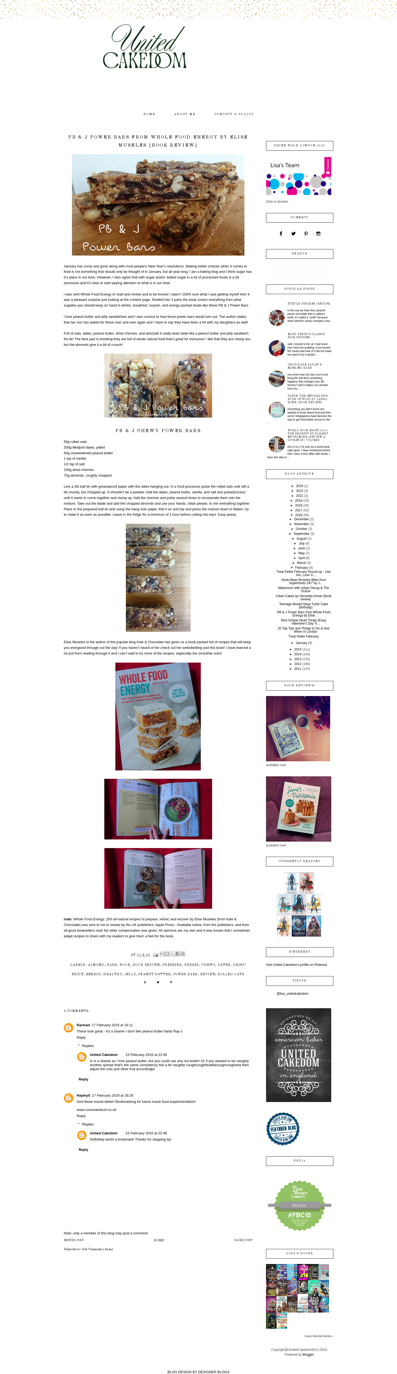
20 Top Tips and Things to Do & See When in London (304, 629)
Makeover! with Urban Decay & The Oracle (303, 589)
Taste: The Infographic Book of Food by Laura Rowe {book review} (308, 399)
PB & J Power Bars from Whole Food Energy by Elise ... (303, 613)
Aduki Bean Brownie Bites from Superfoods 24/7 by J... (303, 581)
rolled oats (231, 974)
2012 (298, 664)
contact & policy (234, 114)
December (301, 519)
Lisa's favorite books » (319, 1336)
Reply (81, 1037)
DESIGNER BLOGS (213, 1372)
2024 (299, 486)
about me (184, 114)
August (301, 538)
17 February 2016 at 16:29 (112, 1095)
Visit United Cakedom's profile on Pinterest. (297, 965)
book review (146, 965)
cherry (191, 965)
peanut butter (154, 974)
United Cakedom (104, 1055)
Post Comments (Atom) (97, 1249)
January (302, 643)
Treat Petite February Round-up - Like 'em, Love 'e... (304, 573)
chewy (208, 965)
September (302, 534)
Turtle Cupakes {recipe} (309, 303)
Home (159, 1240)
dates (224, 965)
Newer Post (74, 1240)
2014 (298, 654)
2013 (298, 659)
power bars (185, 974)
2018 (298, 505)
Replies (88, 1046)
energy (93, 974)
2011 (298, 669)
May (302, 553)
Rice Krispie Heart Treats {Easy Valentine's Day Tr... (303, 621)
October (302, 529)
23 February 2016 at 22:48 (146, 1055)
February (301, 568)
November (301, 524)
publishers (225, 925)
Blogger (308, 1354)
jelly (130, 974)
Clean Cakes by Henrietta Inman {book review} (304, 597)
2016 (298, 515)
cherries (171, 965)
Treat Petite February (303, 636)
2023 (299, 491)
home (149, 114)
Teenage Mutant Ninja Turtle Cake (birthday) (303, 605)
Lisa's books (299, 1253)
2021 (299, 496)
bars (112, 965)
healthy (112, 974)
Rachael (83, 1025)
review (207, 974)
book (125, 965)
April (301, 558)
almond (96, 965)
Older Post (243, 1240)
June (301, 548)
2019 (298, 500)
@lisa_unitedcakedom (293, 994)
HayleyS (84, 1095)
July (301, 543)
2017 (298, 510)
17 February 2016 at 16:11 (112, 1025)
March (301, 563)
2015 (298, 649)
